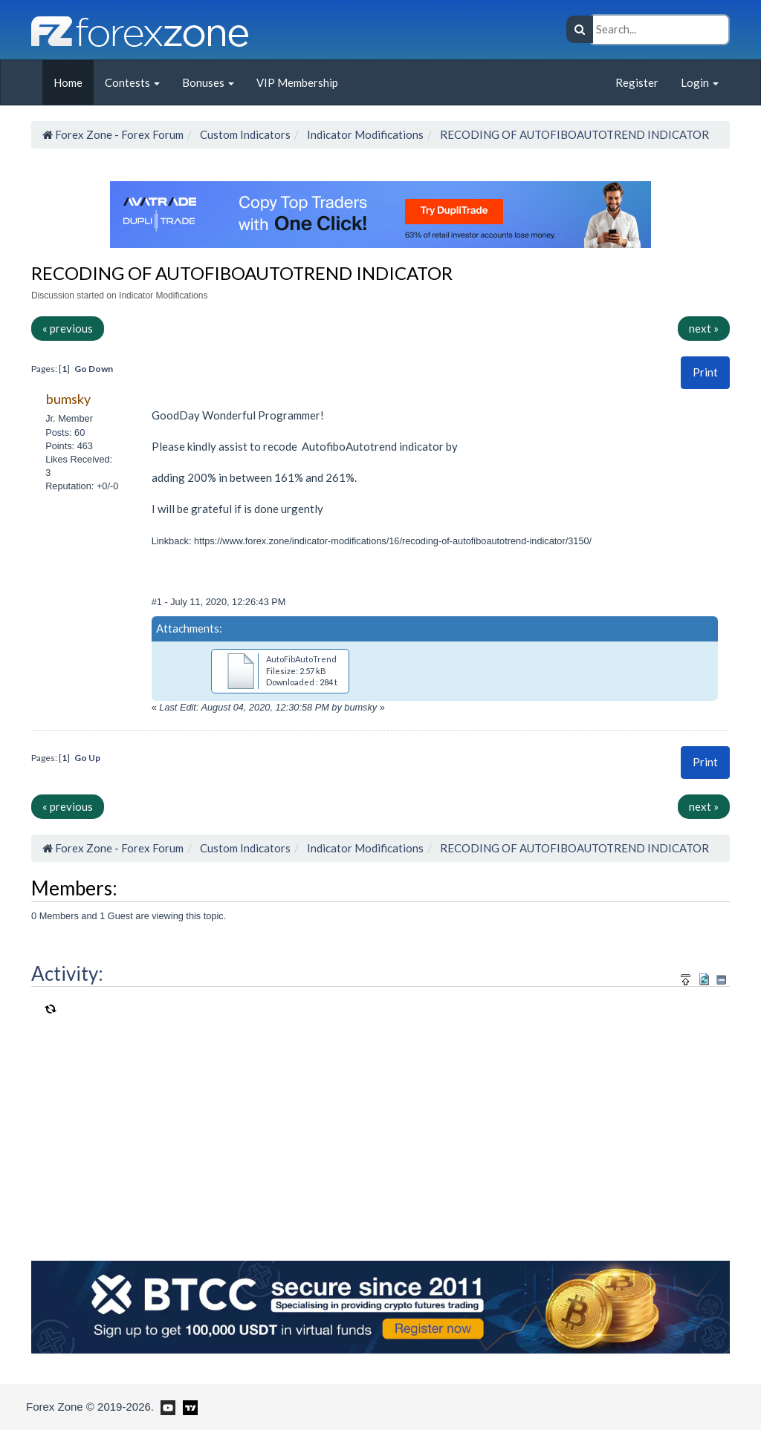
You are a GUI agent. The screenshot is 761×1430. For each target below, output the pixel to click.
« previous (67, 328)
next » (704, 328)
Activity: (67, 973)
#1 (158, 601)
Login (700, 82)
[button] (705, 372)
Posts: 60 (65, 432)
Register (636, 82)
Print (705, 372)
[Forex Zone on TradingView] (188, 1406)
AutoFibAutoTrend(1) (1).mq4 (321, 659)
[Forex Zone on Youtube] (166, 1406)
